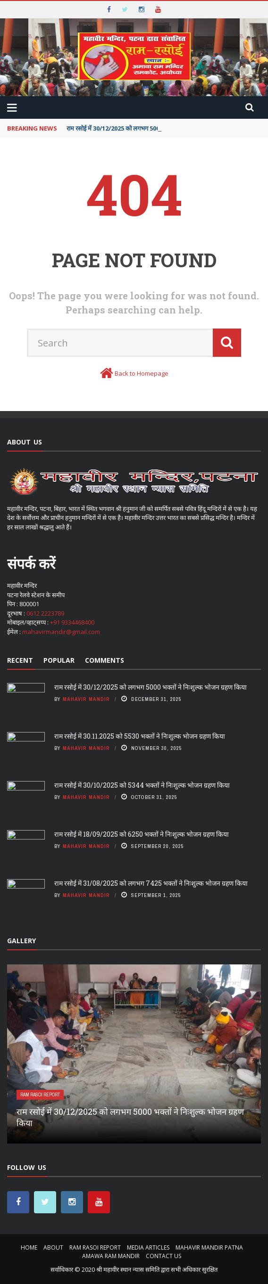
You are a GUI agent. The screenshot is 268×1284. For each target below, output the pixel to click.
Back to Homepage (141, 373)
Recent (20, 660)
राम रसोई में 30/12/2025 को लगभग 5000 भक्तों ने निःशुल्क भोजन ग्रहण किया (150, 687)
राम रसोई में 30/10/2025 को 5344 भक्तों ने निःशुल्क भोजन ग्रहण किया (142, 785)
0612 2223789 (45, 613)
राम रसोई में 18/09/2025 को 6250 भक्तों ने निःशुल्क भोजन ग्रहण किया (141, 834)
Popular (59, 660)
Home (29, 1247)
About (53, 1247)
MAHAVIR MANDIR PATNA (209, 1247)
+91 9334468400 (72, 622)
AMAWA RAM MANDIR (111, 1256)
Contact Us (163, 1256)
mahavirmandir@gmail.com (61, 631)
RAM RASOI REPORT (40, 1095)
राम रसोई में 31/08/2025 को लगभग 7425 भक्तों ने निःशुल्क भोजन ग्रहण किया (151, 883)
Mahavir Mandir (86, 699)
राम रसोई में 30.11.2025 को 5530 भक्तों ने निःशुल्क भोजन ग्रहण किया (139, 736)
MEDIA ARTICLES (148, 1247)
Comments (104, 660)
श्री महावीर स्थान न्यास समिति (127, 1269)
